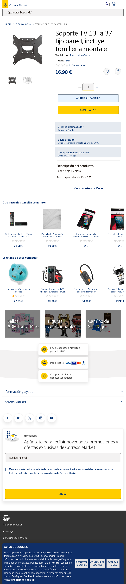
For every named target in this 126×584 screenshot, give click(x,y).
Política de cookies (12, 524)
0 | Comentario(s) (78, 65)
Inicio (8, 24)
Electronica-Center (80, 55)
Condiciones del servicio (15, 537)
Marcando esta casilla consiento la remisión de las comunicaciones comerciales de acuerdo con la (61, 471)
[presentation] (30, 483)
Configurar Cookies (97, 563)
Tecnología (23, 24)
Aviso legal (8, 531)
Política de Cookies (23, 579)
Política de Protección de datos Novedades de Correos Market (43, 473)
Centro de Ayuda (66, 130)
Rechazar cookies (82, 563)
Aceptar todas (113, 563)
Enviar (63, 493)
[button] (96, 87)
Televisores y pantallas (51, 24)
